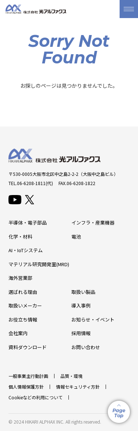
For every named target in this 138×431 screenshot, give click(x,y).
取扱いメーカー (25, 305)
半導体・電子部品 (27, 222)
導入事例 (81, 305)
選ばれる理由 (22, 291)
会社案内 (18, 333)
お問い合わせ (85, 347)
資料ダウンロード (27, 347)
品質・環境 (71, 376)
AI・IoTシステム (25, 250)
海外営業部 (20, 277)
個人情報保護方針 (26, 386)
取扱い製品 (83, 291)
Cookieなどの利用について (35, 397)
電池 (76, 236)
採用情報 (81, 333)
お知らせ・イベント (92, 319)
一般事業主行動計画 (28, 376)
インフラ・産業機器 (92, 222)
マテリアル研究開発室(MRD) (38, 264)
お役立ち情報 (22, 319)
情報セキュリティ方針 (78, 386)
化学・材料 (20, 236)
